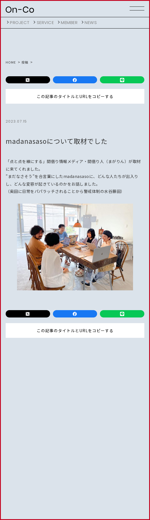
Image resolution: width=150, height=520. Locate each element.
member (69, 22)
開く (7, 22)
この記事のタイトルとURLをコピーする (75, 96)
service (45, 22)
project (20, 22)
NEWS (91, 22)
